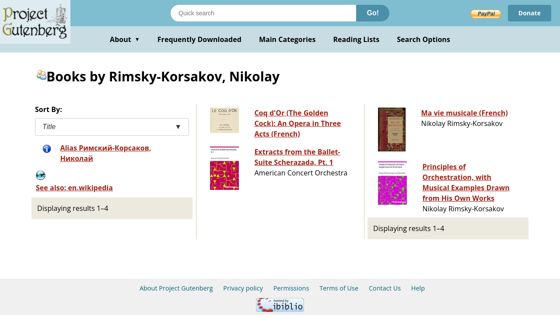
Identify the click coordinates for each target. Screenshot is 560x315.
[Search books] (263, 13)
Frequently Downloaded (200, 39)
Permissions (291, 288)
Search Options (423, 39)
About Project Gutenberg (176, 288)
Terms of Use (338, 288)
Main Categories (287, 39)
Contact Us (385, 288)
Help (418, 288)
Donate (529, 13)
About (125, 39)
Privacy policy (243, 288)
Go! (373, 13)
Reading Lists (356, 39)
